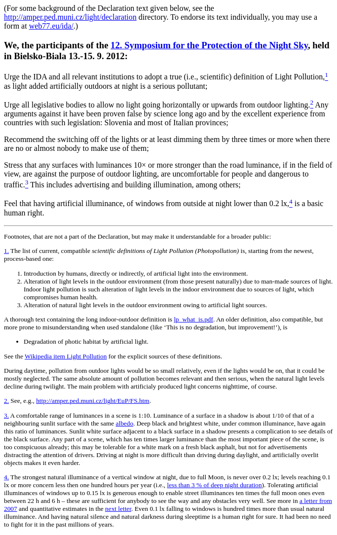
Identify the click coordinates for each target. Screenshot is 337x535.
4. (6, 477)
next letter (118, 508)
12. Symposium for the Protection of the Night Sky (209, 45)
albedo (125, 423)
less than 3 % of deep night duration (214, 485)
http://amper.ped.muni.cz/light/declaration (70, 17)
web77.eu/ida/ (51, 26)
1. (6, 250)
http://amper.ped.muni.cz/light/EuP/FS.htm (93, 400)
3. (6, 415)
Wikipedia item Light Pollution (66, 356)
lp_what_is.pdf (193, 319)
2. (6, 400)
